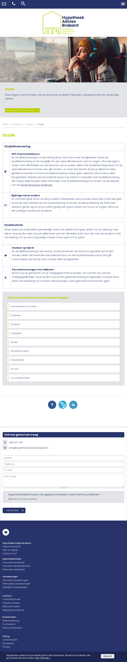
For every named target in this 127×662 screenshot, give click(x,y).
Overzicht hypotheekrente (16, 566)
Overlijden (16, 333)
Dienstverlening (10, 620)
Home (5, 124)
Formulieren (8, 624)
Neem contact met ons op (21, 110)
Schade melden (11, 603)
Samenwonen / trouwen (24, 306)
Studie (14, 342)
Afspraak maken (11, 606)
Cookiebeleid (9, 639)
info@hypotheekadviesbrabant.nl (28, 448)
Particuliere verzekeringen (16, 583)
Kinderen (15, 324)
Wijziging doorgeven (13, 610)
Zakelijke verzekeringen (14, 587)
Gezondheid (17, 360)
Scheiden (16, 315)
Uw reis (14, 368)
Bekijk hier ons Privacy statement (22, 499)
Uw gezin (29, 124)
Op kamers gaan (20, 351)
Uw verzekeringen (20, 377)
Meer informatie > (42, 658)
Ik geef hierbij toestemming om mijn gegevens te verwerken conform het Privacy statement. (54, 494)
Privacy (6, 646)
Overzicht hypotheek (13, 562)
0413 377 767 (16, 442)
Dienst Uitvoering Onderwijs (36, 185)
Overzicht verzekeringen (15, 580)
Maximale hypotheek (13, 569)
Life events (16, 124)
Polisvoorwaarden (12, 627)
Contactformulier (11, 599)
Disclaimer (8, 643)
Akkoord (107, 656)
